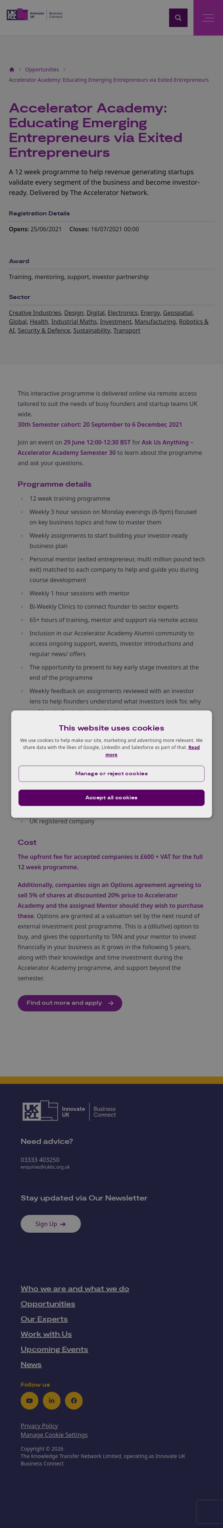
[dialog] (111, 763)
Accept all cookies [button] (111, 798)
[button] (111, 773)
